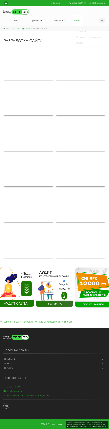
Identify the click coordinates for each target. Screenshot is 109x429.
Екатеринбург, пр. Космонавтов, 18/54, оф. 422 (28, 395)
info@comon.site (98, 3)
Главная (9, 29)
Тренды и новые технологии (89, 35)
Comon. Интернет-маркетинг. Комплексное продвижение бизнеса (38, 321)
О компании (81, 29)
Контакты (8, 368)
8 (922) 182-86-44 (79, 3)
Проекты (8, 364)
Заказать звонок (59, 3)
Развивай (58, 20)
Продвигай (36, 20)
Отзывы (79, 41)
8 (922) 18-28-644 (13, 387)
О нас (77, 20)
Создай (15, 20)
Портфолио (25, 29)
